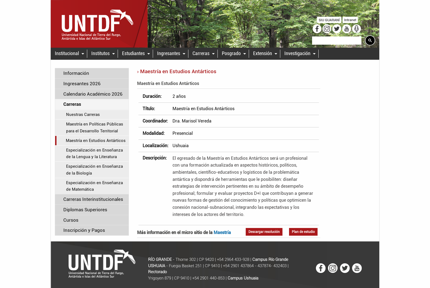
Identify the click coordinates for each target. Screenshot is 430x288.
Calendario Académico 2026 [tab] (93, 94)
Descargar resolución (264, 232)
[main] (215, 154)
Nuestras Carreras (83, 114)
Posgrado (231, 53)
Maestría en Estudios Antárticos (96, 140)
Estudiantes (133, 53)
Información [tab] (76, 73)
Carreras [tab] (72, 104)
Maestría (222, 232)
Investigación (297, 53)
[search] (336, 41)
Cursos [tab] (70, 220)
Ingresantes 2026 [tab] (82, 83)
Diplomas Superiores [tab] (85, 209)
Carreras (201, 53)
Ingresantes (168, 53)
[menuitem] (69, 54)
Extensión (262, 53)
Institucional (67, 53)
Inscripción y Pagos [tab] (84, 230)
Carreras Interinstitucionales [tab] (93, 199)
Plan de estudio (303, 232)
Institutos (100, 53)
